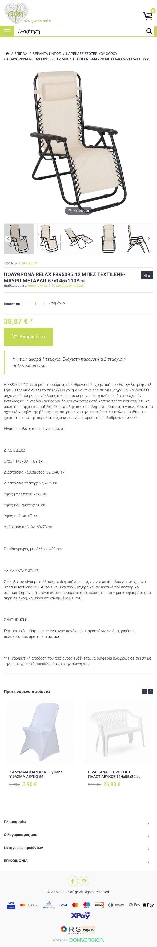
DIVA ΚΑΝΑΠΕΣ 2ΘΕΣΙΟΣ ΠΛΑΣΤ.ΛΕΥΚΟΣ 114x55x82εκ (114, 774)
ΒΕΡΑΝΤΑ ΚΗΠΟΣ (47, 54)
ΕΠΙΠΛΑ (21, 54)
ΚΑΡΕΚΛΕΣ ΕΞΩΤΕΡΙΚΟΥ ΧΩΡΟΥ (91, 54)
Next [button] (150, 691)
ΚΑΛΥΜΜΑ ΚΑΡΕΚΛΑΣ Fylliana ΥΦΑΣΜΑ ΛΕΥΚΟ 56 (36, 774)
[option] (40, 747)
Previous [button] (144, 691)
